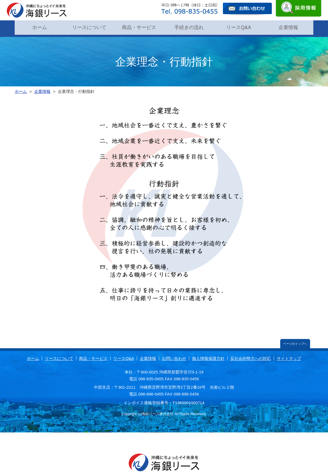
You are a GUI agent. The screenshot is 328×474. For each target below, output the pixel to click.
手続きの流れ (189, 27)
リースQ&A (239, 27)
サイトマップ (289, 356)
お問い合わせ (174, 356)
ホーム (39, 27)
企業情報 (288, 27)
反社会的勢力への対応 (250, 356)
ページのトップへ (295, 341)
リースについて (89, 27)
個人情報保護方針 (208, 356)
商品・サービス (139, 27)
